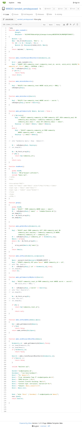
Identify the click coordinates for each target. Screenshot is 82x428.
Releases (40, 14)
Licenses (43, 426)
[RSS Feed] (40, 9)
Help (19, 3)
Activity (58, 14)
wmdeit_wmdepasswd (26, 9)
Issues (15, 14)
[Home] (4, 3)
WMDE (9, 9)
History (58, 24)
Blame (51, 24)
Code (6, 14)
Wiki (49, 14)
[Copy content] (67, 24)
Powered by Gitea (26, 423)
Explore (11, 3)
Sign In (76, 3)
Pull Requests (27, 14)
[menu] (35, 426)
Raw (44, 24)
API (49, 426)
